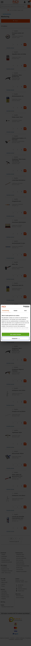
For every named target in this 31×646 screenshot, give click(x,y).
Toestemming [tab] (5, 310)
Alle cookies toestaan (15, 334)
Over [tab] (25, 310)
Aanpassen (15, 338)
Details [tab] (15, 310)
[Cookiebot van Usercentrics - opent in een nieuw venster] (23, 307)
